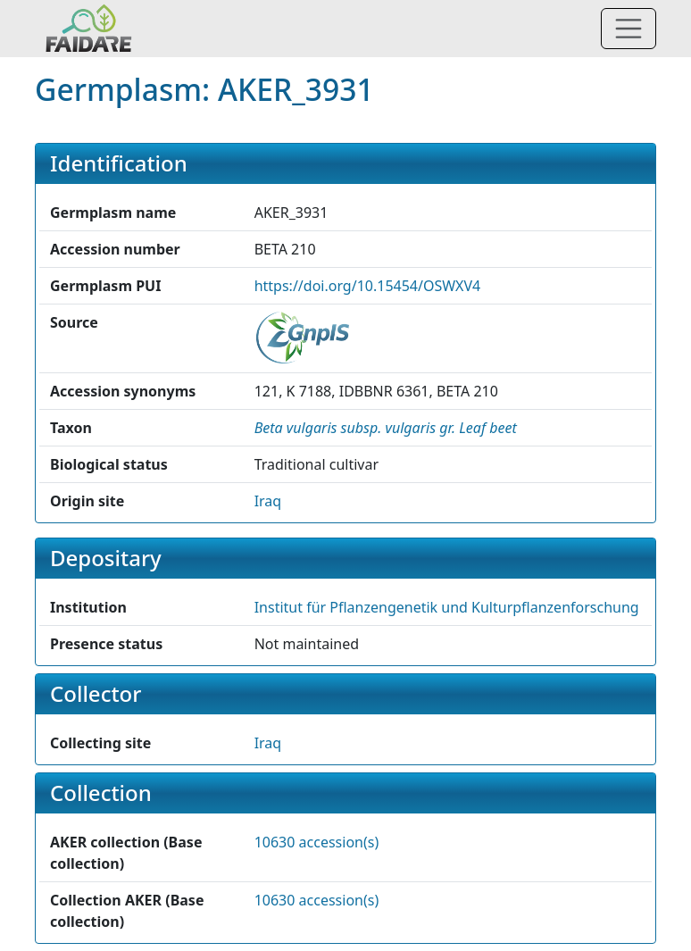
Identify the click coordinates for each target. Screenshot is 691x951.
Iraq (268, 501)
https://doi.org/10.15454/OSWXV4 (367, 286)
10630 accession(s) (316, 842)
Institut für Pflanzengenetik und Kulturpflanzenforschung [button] (446, 607)
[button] (385, 428)
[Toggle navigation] (628, 28)
